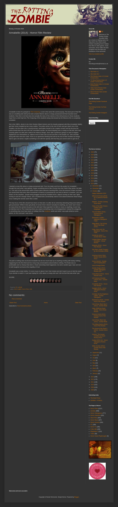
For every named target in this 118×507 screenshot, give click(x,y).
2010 (92, 384)
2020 (92, 168)
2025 (92, 155)
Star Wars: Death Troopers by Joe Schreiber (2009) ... (100, 251)
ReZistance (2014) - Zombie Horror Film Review (100, 300)
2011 (92, 382)
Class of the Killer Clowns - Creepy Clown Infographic (100, 207)
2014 (15, 289)
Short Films (93, 418)
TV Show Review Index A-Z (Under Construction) (98, 81)
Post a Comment (17, 299)
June (94, 360)
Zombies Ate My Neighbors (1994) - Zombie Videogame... (100, 295)
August (94, 355)
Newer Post (13, 302)
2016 (92, 178)
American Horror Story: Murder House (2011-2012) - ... (99, 257)
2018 (92, 173)
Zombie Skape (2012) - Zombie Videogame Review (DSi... (99, 269)
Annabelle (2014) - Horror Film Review (99, 284)
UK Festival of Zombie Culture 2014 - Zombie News (99, 279)
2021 (92, 165)
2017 (92, 175)
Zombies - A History (96, 400)
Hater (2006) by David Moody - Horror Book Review (99, 310)
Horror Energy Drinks (98, 265)
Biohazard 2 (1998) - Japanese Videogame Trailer (99, 219)
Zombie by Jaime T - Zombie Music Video (99, 236)
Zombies (93, 411)
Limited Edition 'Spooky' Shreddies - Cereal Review (99, 241)
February (95, 371)
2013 (92, 377)
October (95, 191)
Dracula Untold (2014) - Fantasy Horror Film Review (99, 315)
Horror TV (93, 427)
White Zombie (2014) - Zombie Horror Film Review (99, 347)
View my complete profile (96, 54)
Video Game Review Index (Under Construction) (98, 88)
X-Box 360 (93, 429)
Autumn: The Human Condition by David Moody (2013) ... (98, 336)
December (95, 186)
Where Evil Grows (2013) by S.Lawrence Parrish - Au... (100, 197)
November (95, 188)
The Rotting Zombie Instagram (98, 113)
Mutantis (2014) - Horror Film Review (99, 246)
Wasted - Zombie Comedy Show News (100, 202)
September (95, 352)
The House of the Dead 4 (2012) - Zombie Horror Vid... (100, 330)
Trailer (92, 433)
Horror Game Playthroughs (98, 436)
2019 (92, 170)
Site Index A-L (94, 71)
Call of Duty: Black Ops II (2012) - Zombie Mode (99, 304)
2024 (92, 157)
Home (46, 302)
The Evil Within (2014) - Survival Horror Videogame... (99, 213)
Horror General (94, 422)
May (93, 363)
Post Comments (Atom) (24, 306)
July (93, 358)
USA (31, 289)
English (19, 289)
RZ (102, 31)
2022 (92, 162)
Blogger (76, 497)
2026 (92, 152)
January (95, 373)
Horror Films (25, 289)
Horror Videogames (96, 413)
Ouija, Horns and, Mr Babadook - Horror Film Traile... (100, 231)
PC (91, 424)
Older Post (78, 302)
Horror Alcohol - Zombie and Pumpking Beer (99, 262)
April (94, 365)
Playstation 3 (94, 431)
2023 (92, 160)
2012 (92, 379)
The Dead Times (95, 398)
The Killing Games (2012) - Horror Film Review (100, 325)
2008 (92, 390)
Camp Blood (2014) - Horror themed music (100, 274)
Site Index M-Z (94, 74)
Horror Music (94, 420)
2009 (92, 387)
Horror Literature (95, 415)
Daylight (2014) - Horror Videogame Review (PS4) (99, 289)
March (94, 368)
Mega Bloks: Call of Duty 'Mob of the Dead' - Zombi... (99, 225)
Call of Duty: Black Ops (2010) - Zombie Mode (99, 320)
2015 (92, 181)
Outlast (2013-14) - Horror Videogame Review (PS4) (100, 341)
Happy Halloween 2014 (99, 193)
